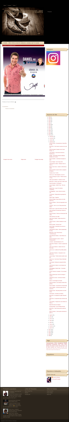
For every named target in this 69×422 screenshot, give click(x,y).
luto (59, 349)
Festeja (47, 349)
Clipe (55, 347)
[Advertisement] (12, 149)
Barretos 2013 (49, 345)
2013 (50, 134)
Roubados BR (27, 394)
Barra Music (50, 348)
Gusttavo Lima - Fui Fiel (53, 172)
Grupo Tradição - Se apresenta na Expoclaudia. (58, 285)
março (51, 324)
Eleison (53, 345)
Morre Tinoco (65, 347)
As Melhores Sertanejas (12, 420)
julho (51, 316)
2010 (50, 332)
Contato (9, 5)
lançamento (48, 344)
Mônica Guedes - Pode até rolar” (55, 224)
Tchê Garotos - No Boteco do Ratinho (56, 293)
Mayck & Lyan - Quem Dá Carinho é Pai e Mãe (58, 208)
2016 (50, 130)
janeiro (51, 327)
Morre (64, 345)
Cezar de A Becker (56, 377)
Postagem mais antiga (39, 159)
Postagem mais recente (7, 159)
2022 (50, 121)
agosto (51, 315)
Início (5, 5)
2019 (50, 126)
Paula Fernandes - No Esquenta (55, 183)
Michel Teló (49, 394)
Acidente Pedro (62, 343)
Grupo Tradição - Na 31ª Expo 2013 (56, 161)
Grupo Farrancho (50, 391)
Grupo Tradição (50, 392)
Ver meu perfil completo (56, 379)
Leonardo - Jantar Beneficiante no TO (56, 241)
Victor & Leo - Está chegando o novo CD (56, 174)
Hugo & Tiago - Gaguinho (54, 197)
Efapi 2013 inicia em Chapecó (54, 304)
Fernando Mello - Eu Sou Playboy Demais (57, 306)
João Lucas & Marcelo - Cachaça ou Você (57, 179)
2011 (50, 331)
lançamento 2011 (56, 344)
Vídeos (14, 5)
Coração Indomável (58, 345)
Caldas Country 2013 (56, 348)
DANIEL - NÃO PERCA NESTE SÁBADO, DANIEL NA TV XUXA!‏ (21, 43)
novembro (52, 138)
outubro (51, 140)
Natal (49, 349)
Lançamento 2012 (51, 343)
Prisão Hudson (64, 344)
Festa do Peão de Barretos (63, 348)
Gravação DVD (59, 347)
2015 (50, 131)
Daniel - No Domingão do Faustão (55, 280)
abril (50, 322)
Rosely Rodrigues (56, 349)
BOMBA (47, 348)
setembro (51, 141)
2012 (50, 329)
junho (51, 318)
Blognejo (26, 392)
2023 (50, 120)
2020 (50, 124)
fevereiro (51, 326)
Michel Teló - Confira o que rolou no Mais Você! (58, 181)
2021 (50, 123)
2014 (50, 133)
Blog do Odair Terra (28, 391)
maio (51, 320)
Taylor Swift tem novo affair (54, 216)
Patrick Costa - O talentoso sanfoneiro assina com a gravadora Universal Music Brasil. (15, 410)
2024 (50, 118)
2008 (50, 335)
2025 (50, 117)
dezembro (52, 136)
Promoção (51, 349)
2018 (50, 127)
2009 (50, 334)
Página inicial (23, 159)
